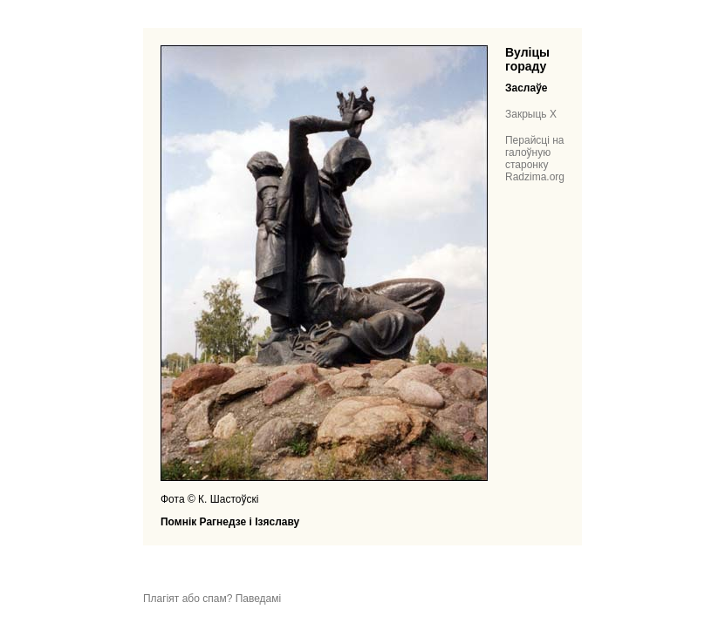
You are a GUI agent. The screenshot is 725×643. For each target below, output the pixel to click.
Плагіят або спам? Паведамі (212, 598)
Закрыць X (531, 114)
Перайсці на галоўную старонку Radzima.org (534, 158)
